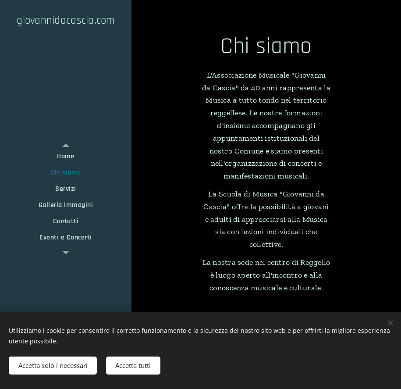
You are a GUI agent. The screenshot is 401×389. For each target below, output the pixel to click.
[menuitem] (66, 156)
